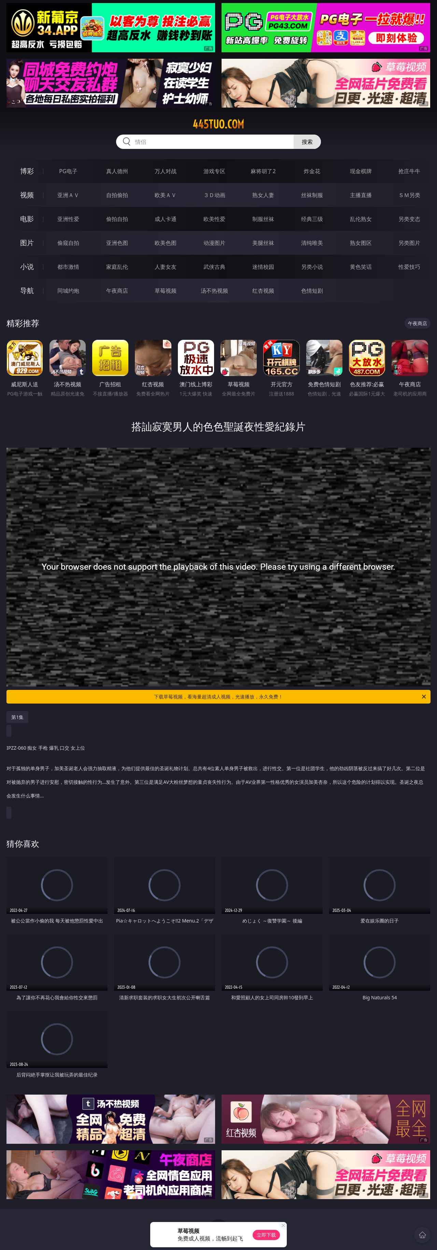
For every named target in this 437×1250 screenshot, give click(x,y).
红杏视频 (263, 290)
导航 (27, 290)
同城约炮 (68, 290)
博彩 (27, 171)
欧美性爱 (214, 219)
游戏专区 (214, 171)
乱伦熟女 (361, 219)
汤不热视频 (214, 290)
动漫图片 (214, 243)
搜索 (307, 141)
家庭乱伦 (117, 266)
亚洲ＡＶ (68, 195)
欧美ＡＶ (166, 195)
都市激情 (68, 266)
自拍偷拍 (117, 195)
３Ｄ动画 (214, 195)
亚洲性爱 (68, 219)
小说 (27, 266)
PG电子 (68, 171)
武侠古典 (214, 266)
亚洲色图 (117, 243)
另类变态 (409, 219)
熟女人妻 (263, 195)
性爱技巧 (409, 266)
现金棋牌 (361, 171)
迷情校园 (263, 266)
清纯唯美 (312, 243)
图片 (27, 242)
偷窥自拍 (68, 243)
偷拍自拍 (117, 219)
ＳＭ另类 (409, 195)
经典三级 (312, 219)
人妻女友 (166, 266)
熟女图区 (361, 243)
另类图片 (409, 243)
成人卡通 (166, 219)
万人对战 (166, 171)
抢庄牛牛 (409, 171)
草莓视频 (166, 290)
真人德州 (117, 171)
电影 (27, 218)
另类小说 (312, 266)
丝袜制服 (312, 195)
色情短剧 (312, 290)
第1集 (17, 717)
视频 (27, 194)
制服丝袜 (263, 219)
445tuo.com (218, 124)
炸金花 (312, 171)
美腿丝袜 (263, 243)
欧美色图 (166, 243)
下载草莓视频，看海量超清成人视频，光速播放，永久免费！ (290, 697)
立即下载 (266, 1235)
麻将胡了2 (263, 171)
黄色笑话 (361, 266)
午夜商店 (117, 290)
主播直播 (361, 195)
